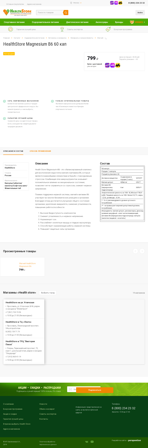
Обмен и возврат (47, 409)
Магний (100, 38)
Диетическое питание (77, 22)
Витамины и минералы (57, 38)
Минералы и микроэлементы (82, 38)
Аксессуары (102, 22)
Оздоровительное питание (45, 22)
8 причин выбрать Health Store (16, 424)
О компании (8, 404)
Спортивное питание (14, 22)
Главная (6, 38)
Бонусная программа (12, 409)
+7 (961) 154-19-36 (13, 312)
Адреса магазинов (34, 4)
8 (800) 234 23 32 (136, 3)
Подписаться (105, 389)
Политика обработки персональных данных (48, 443)
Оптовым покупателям (15, 4)
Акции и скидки (10, 414)
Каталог (17, 38)
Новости (43, 404)
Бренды (119, 22)
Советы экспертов (47, 414)
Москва (76, 3)
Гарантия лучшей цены (13, 419)
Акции (22, 387)
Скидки (35, 387)
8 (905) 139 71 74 (13, 332)
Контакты (43, 419)
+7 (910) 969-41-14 (13, 357)
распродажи (52, 387)
